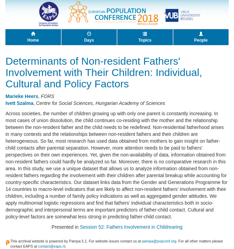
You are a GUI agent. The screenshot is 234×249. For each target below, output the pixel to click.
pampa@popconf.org (159, 241)
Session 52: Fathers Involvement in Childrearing (131, 227)
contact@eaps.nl (52, 246)
